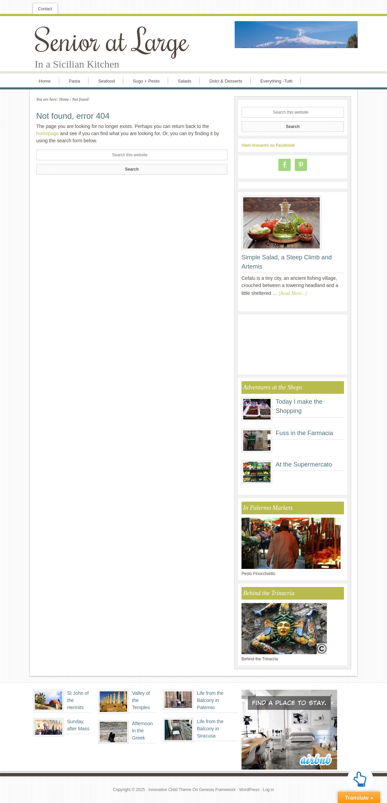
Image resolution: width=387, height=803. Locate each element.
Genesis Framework (217, 789)
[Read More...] (292, 293)
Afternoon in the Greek (142, 731)
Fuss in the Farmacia (304, 433)
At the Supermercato (304, 464)
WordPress (249, 789)
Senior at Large (112, 39)
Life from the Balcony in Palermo (210, 700)
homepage (47, 133)
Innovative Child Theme (169, 789)
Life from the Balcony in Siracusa (210, 729)
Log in (268, 789)
